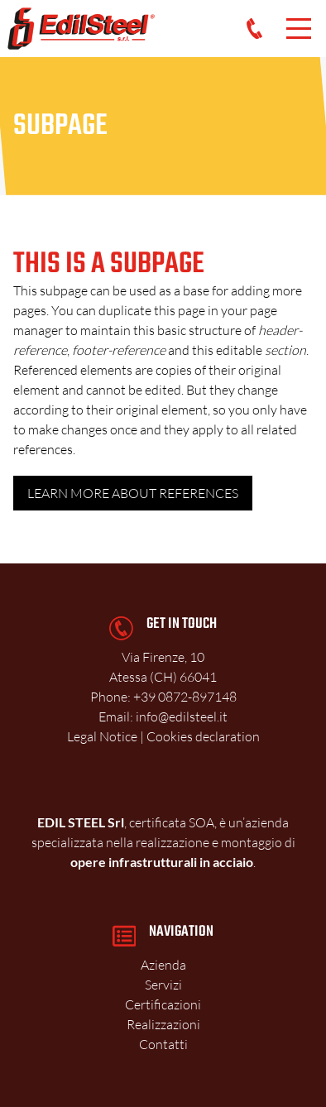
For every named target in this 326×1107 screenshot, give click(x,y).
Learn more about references (132, 493)
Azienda (163, 964)
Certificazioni (163, 1004)
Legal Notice (102, 736)
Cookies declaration (203, 736)
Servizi (163, 984)
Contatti (163, 1044)
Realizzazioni (163, 1024)
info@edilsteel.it (182, 716)
